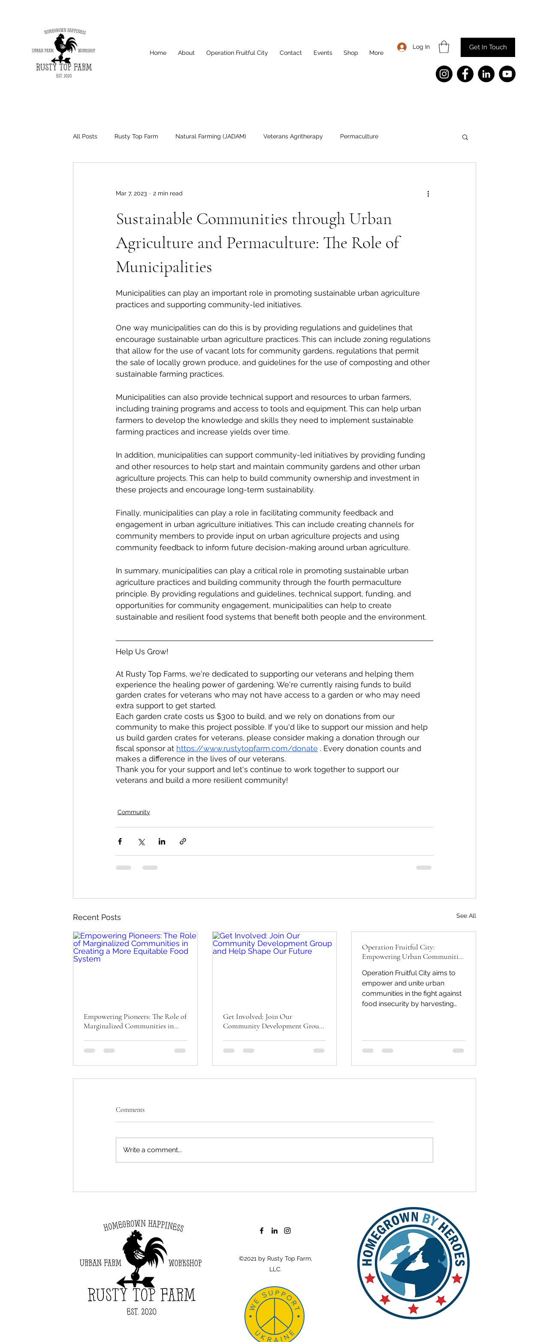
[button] (444, 47)
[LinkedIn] (486, 74)
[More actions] (428, 194)
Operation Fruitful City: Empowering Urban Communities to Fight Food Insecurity (413, 951)
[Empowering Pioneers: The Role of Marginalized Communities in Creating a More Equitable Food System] (135, 966)
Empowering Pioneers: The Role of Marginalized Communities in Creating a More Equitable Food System (135, 1021)
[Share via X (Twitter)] (141, 841)
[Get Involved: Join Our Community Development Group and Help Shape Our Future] (275, 966)
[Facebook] (465, 74)
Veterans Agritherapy (293, 136)
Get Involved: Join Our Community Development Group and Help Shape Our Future (273, 1021)
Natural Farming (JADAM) (210, 136)
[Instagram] (444, 74)
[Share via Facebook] (120, 841)
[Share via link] (183, 841)
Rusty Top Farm (136, 136)
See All (466, 915)
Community (134, 812)
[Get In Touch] (488, 47)
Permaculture (359, 136)
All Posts (85, 136)
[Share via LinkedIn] (162, 841)
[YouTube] (507, 74)
